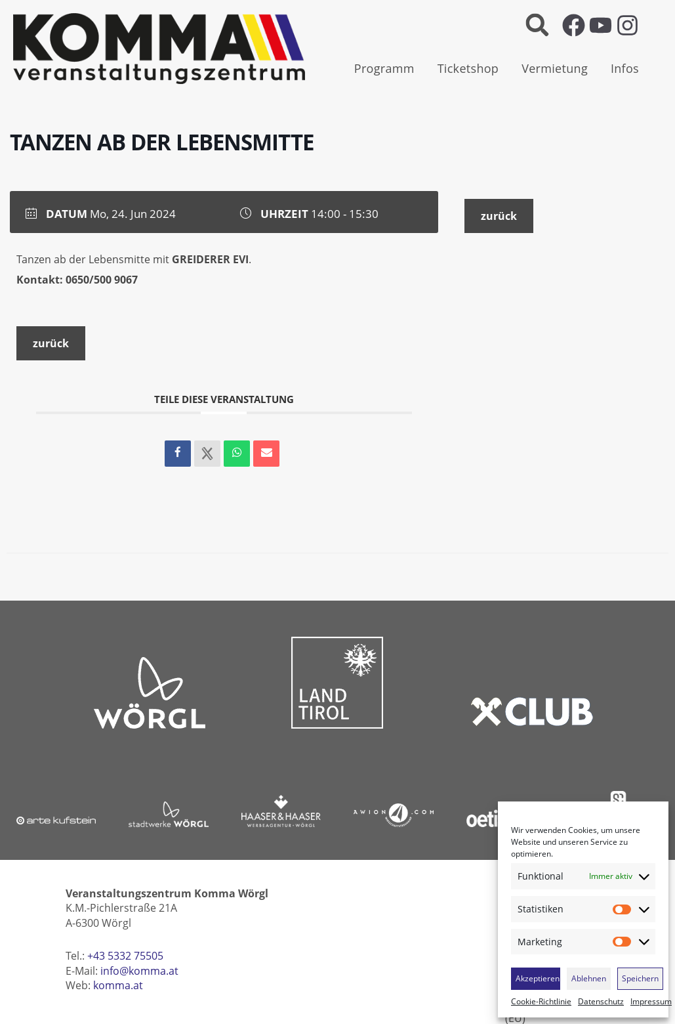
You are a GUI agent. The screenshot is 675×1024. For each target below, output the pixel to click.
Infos (625, 68)
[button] (537, 25)
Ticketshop (468, 68)
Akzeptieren (538, 978)
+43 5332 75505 (125, 956)
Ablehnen (588, 978)
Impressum (651, 1001)
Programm (384, 68)
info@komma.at (139, 971)
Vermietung (555, 68)
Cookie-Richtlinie (541, 1001)
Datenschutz (601, 1001)
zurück (51, 343)
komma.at (118, 985)
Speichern (640, 978)
